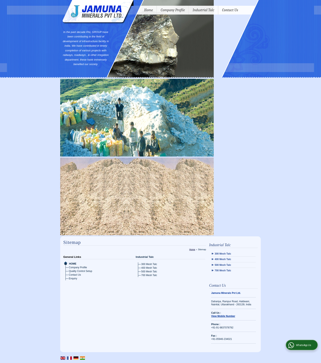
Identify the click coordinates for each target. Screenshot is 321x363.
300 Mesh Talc (149, 264)
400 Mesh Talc (149, 267)
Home (148, 10)
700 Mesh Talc (149, 275)
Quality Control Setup (80, 271)
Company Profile (173, 10)
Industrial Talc (203, 10)
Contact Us (230, 10)
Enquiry (73, 278)
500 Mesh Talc (149, 271)
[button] (223, 316)
